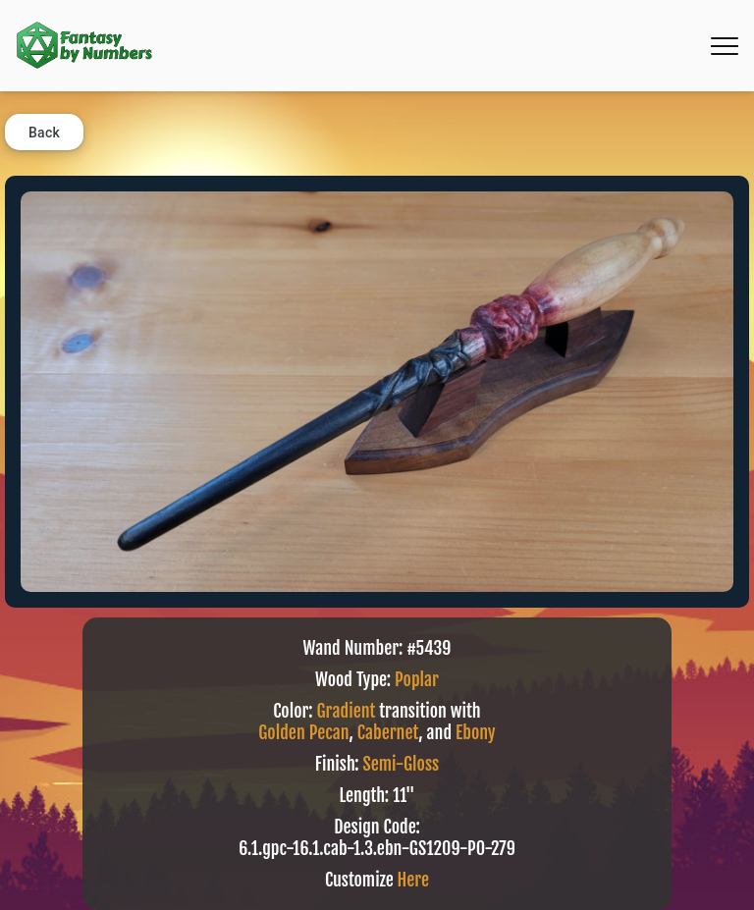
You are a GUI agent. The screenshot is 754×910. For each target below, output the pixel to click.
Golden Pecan (303, 732)
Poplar (417, 679)
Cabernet (387, 732)
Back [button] (44, 132)
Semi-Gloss (401, 764)
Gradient (346, 711)
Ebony (476, 732)
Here (413, 879)
